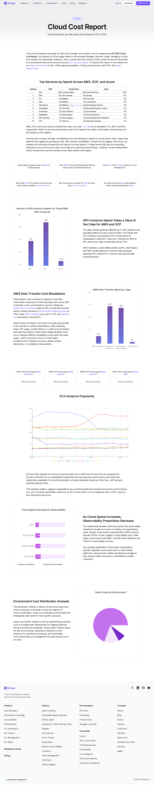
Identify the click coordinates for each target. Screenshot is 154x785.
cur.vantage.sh (86, 754)
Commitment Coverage (14, 715)
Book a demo (143, 3)
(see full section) (43, 185)
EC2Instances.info (87, 745)
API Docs (83, 710)
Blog (119, 715)
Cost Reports (48, 733)
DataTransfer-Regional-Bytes (53, 311)
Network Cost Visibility (52, 746)
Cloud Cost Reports (88, 758)
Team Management (50, 755)
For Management (12, 737)
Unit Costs (46, 760)
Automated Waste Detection (54, 715)
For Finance (9, 733)
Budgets (45, 728)
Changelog (84, 715)
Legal (120, 751)
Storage (119, 165)
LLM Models (85, 749)
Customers (122, 728)
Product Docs (85, 719)
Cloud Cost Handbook (89, 763)
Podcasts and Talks (126, 742)
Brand (120, 719)
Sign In (118, 3)
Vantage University (87, 724)
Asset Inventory (49, 710)
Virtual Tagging (48, 764)
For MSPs (8, 742)
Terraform (46, 751)
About (120, 710)
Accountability (10, 719)
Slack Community (38, 65)
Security (121, 746)
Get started (128, 3)
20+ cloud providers (78, 62)
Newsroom (122, 737)
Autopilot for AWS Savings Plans (57, 724)
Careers (120, 724)
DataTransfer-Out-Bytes (24, 308)
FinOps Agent (48, 719)
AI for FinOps (48, 737)
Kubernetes (47, 742)
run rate (86, 126)
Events (82, 736)
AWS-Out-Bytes (32, 314)
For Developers (11, 728)
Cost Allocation (11, 710)
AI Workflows (10, 724)
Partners (121, 733)
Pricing (7, 755)
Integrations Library (12, 749)
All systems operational (16, 780)
